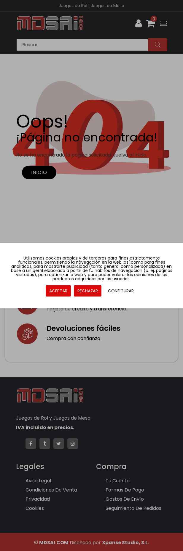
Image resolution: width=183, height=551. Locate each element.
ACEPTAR (58, 291)
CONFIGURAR (121, 291)
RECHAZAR (87, 291)
